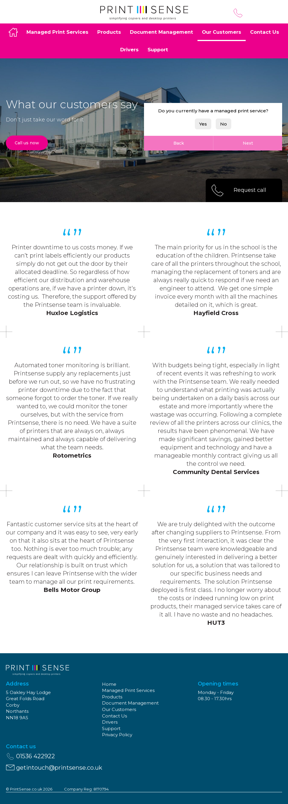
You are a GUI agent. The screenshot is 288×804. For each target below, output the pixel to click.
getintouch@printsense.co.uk (54, 767)
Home (13, 32)
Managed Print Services (57, 32)
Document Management (161, 32)
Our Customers (221, 32)
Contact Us (264, 32)
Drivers (129, 50)
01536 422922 (238, 13)
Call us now (27, 142)
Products (109, 32)
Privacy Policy (117, 734)
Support (158, 50)
